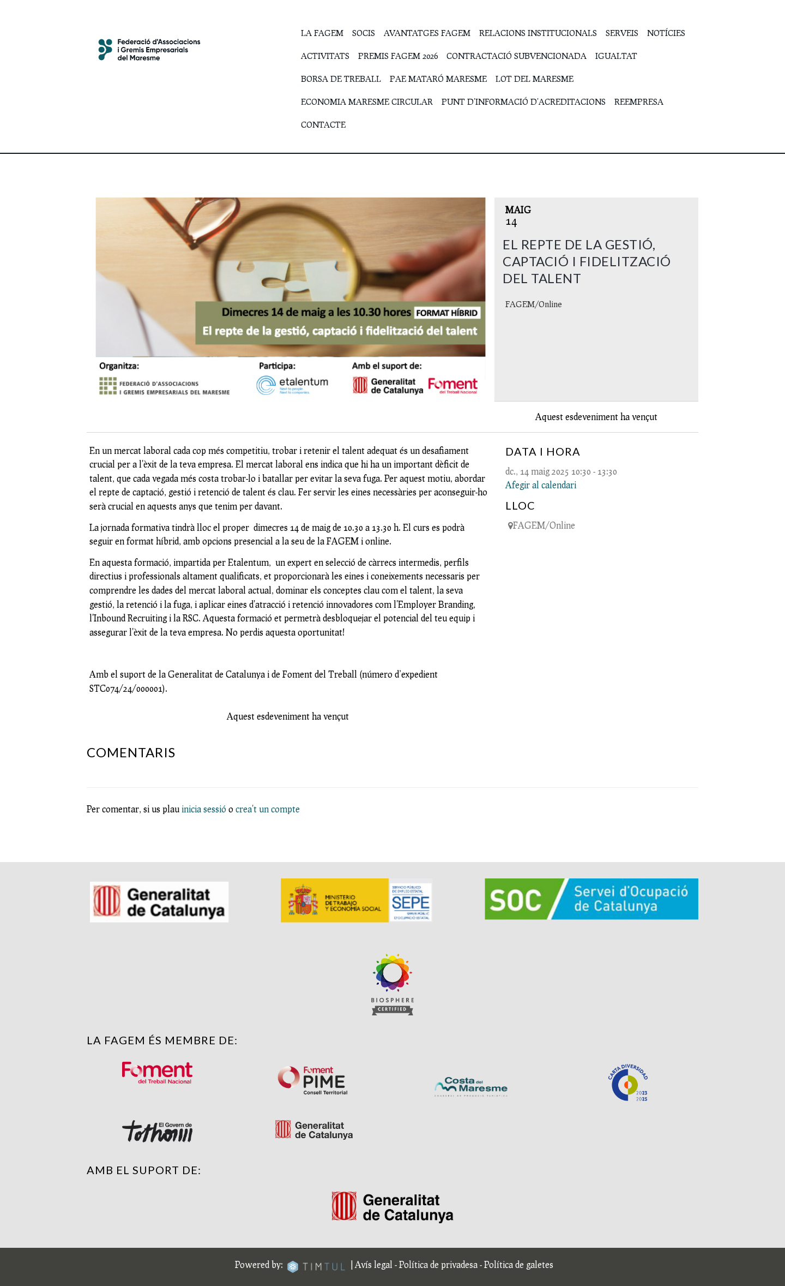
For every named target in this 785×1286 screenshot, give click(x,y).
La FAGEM (322, 33)
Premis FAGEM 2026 (398, 56)
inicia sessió (204, 809)
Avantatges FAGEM (427, 33)
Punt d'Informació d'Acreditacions (524, 101)
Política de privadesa (438, 1264)
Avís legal (373, 1264)
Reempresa (638, 101)
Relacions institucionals (538, 33)
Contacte (323, 124)
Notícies (666, 33)
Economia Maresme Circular (367, 101)
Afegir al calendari (540, 485)
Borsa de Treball (341, 78)
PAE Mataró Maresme (438, 78)
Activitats (325, 56)
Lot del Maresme (534, 78)
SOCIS (363, 33)
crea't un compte (267, 809)
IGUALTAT (616, 56)
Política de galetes (518, 1264)
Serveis (622, 33)
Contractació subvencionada (516, 56)
